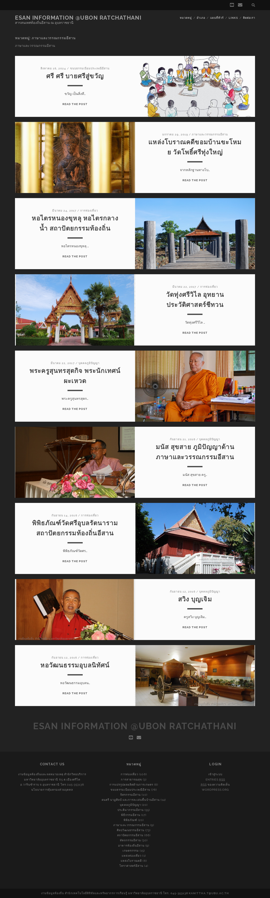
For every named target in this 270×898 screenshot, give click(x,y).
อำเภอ (201, 17)
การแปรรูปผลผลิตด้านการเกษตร (131, 784)
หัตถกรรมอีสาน (130, 840)
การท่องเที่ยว (89, 210)
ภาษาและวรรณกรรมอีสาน (210, 134)
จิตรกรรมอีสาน (130, 794)
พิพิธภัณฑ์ (130, 820)
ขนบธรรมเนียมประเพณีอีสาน (90, 68)
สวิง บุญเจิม (195, 599)
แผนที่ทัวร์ (217, 17)
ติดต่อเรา (249, 17)
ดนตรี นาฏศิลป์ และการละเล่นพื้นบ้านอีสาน (131, 799)
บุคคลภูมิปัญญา (88, 363)
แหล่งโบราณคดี (131, 860)
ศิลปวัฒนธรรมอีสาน (130, 830)
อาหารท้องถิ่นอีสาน (131, 845)
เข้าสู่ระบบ (215, 774)
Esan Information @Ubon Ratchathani (78, 18)
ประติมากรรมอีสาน (130, 810)
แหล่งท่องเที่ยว (131, 855)
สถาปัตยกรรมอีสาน (130, 835)
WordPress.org (215, 789)
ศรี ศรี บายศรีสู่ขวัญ (75, 76)
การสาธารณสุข (131, 779)
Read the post (75, 104)
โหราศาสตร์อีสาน (131, 865)
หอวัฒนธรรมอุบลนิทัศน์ (74, 665)
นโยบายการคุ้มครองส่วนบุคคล (52, 789)
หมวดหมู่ (186, 17)
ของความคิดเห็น (215, 784)
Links (233, 17)
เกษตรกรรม (131, 850)
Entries (215, 779)
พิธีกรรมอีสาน (130, 815)
